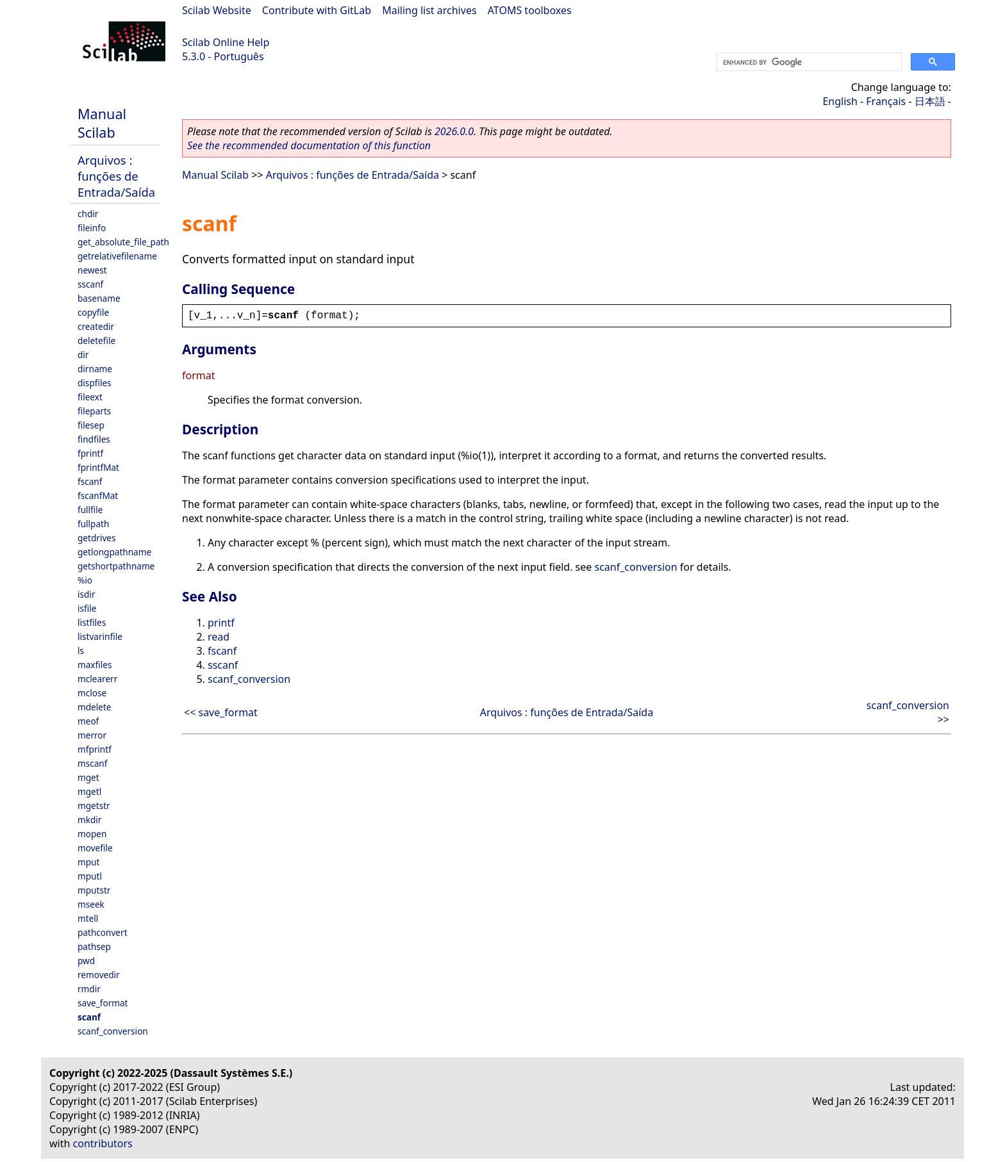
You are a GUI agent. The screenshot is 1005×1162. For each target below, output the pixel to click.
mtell (88, 918)
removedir (99, 975)
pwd (86, 960)
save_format (103, 1003)
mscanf (92, 763)
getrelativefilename (117, 256)
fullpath (93, 524)
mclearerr (97, 679)
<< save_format (221, 712)
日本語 (930, 101)
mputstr (94, 890)
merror (92, 735)
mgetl (89, 791)
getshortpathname (116, 566)
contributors (103, 1143)
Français (886, 101)
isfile (87, 608)
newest (92, 270)
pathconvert (103, 932)
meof (88, 721)
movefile (95, 848)
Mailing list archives (429, 10)
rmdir (89, 989)
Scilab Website (216, 10)
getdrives (97, 538)
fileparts (94, 411)
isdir (87, 594)
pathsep (94, 946)
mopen (92, 834)
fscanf (90, 481)
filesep (91, 425)
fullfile (90, 509)
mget (88, 777)
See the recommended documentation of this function (309, 145)
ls (81, 650)
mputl (90, 876)
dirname (95, 369)
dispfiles (95, 383)
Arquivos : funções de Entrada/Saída (116, 176)
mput (88, 862)
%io (85, 580)
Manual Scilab (102, 123)
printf (221, 623)
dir (83, 354)
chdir (88, 214)
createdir (96, 326)
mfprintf (95, 749)
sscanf (90, 284)
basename (99, 298)
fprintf (90, 453)
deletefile (96, 340)
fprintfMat (98, 467)
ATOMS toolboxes (530, 10)
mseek (91, 904)
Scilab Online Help (225, 42)
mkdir (89, 820)
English (839, 101)
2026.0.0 (454, 131)
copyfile (93, 312)
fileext (90, 397)
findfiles (94, 439)
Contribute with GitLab (316, 10)
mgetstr (94, 805)
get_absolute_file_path (123, 242)
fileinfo (92, 228)
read (218, 637)
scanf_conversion (113, 1031)
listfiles (92, 622)
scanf (89, 1017)
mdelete (95, 707)
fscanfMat (98, 495)
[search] (808, 62)
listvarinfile (100, 636)
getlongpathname (114, 552)
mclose (92, 693)
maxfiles (95, 665)
